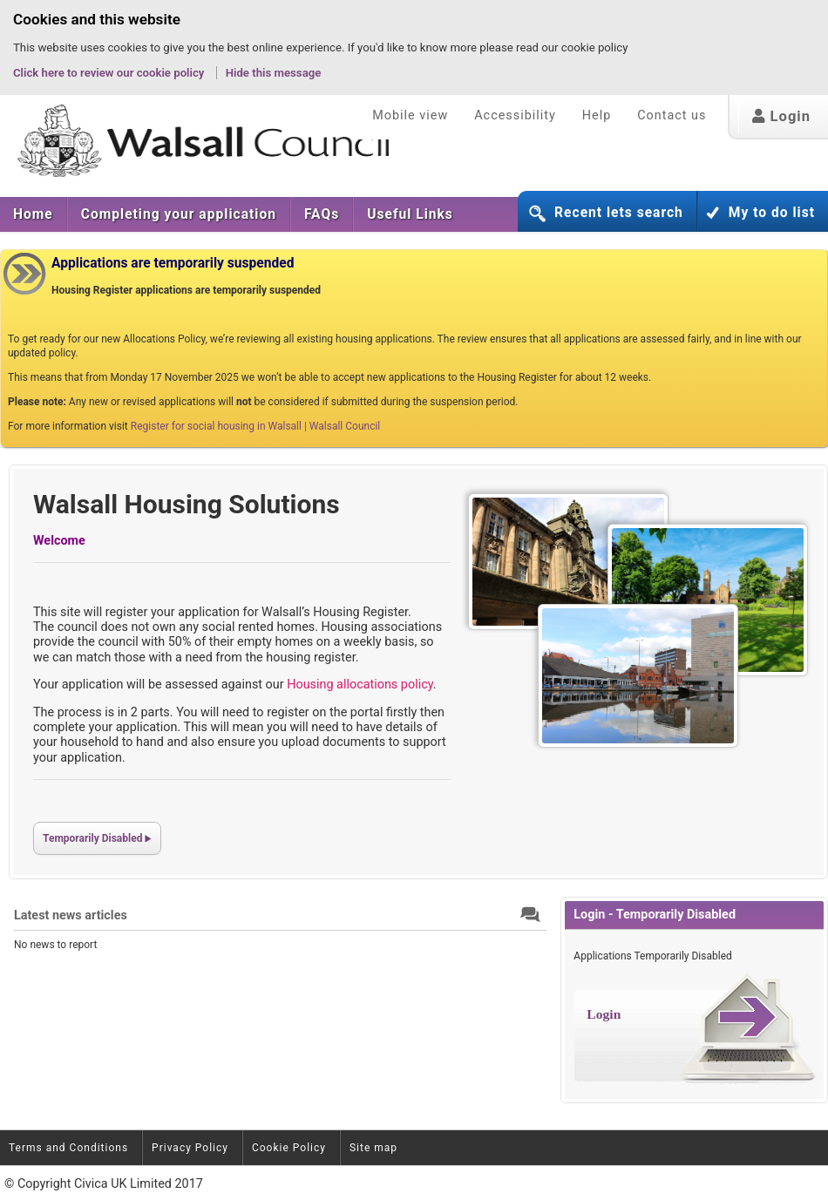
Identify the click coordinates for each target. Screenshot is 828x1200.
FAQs (321, 214)
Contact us (671, 115)
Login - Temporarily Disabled (654, 914)
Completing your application (178, 214)
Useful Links (410, 214)
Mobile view (410, 115)
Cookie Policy (289, 1148)
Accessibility (515, 115)
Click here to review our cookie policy (110, 72)
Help (596, 115)
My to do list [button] (772, 212)
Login (781, 116)
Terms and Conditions (68, 1148)
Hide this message (274, 72)
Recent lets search (618, 212)
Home (33, 214)
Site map (373, 1148)
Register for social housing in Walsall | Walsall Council (255, 426)
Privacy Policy (190, 1148)
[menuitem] (33, 214)
